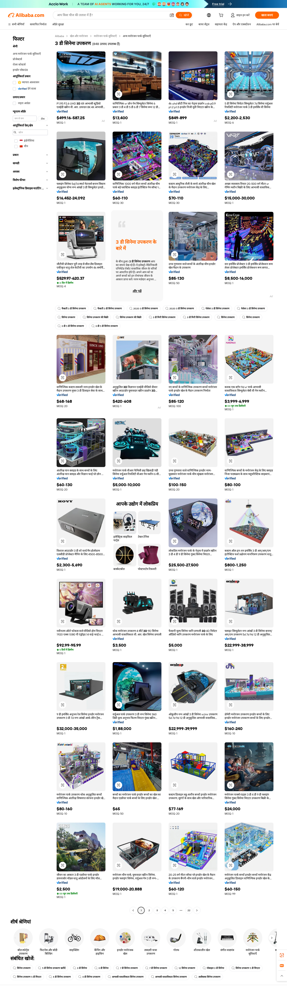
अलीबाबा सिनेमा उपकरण (207, 976)
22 (189, 910)
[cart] (222, 15)
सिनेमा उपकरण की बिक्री (95, 317)
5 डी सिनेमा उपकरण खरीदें (51, 968)
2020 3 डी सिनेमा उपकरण (143, 308)
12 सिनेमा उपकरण (185, 968)
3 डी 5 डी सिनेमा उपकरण (71, 326)
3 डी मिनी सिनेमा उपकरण (162, 317)
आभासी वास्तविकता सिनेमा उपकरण (126, 976)
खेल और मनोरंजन (79, 36)
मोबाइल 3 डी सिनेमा (213, 968)
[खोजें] (184, 15)
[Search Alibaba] (111, 15)
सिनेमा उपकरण (66, 317)
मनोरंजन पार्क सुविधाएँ (105, 36)
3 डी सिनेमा (80, 968)
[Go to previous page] (133, 910)
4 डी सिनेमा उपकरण (60, 976)
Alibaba (59, 36)
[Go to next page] (197, 910)
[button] (171, 15)
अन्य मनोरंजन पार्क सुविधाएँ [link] (137, 36)
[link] (282, 955)
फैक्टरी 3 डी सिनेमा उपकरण (72, 308)
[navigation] (30, 474)
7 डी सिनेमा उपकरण (127, 968)
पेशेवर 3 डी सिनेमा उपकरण (215, 308)
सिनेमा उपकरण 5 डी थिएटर (246, 968)
